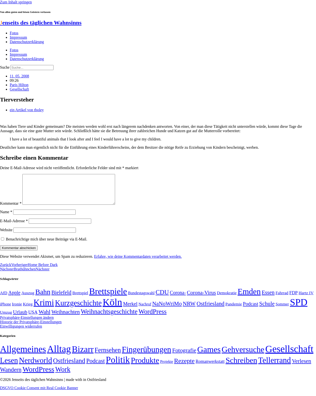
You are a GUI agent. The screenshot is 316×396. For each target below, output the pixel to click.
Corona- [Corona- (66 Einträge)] (178, 298)
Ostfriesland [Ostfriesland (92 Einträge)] (211, 309)
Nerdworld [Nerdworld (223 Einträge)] (35, 366)
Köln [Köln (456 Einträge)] (112, 308)
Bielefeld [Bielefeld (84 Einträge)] (61, 298)
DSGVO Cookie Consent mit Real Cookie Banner (39, 394)
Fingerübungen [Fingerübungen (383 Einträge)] (146, 355)
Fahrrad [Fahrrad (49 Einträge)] (282, 298)
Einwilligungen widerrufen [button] (21, 332)
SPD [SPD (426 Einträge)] (298, 308)
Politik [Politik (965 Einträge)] (118, 366)
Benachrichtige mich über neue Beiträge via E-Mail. (46, 245)
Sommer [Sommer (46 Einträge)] (282, 310)
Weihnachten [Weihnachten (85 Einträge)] (65, 318)
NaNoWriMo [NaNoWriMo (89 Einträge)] (167, 309)
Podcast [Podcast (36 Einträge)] (95, 366)
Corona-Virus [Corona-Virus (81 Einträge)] (201, 298)
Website (6, 236)
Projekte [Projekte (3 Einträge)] (166, 367)
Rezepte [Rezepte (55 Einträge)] (184, 366)
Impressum (18, 37)
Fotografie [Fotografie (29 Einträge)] (184, 356)
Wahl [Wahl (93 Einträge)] (44, 317)
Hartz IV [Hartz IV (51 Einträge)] (306, 298)
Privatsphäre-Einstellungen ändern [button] (27, 323)
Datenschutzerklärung (27, 42)
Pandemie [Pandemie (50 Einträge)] (234, 310)
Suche (4, 67)
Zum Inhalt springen (16, 2)
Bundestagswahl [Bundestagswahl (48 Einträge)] (141, 298)
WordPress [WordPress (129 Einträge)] (152, 317)
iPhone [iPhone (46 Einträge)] (5, 310)
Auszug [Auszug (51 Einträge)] (27, 298)
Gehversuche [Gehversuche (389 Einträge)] (243, 355)
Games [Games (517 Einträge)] (209, 355)
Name (6, 218)
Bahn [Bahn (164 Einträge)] (42, 298)
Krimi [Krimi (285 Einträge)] (44, 308)
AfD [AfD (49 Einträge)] (3, 298)
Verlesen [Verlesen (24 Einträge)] (301, 367)
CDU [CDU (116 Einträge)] (162, 298)
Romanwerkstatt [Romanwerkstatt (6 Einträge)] (210, 367)
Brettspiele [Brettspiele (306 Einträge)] (108, 297)
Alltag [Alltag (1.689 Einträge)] (59, 355)
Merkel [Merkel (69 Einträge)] (130, 309)
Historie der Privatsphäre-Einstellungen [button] (31, 328)
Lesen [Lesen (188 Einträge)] (9, 366)
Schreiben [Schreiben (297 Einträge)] (241, 366)
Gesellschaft (19, 89)
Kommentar (10, 209)
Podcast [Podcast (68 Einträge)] (250, 309)
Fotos (14, 33)
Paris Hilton (19, 85)
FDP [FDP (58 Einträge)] (293, 298)
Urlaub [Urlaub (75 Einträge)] (20, 318)
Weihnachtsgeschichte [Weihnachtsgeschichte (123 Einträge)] (109, 317)
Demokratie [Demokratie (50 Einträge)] (227, 298)
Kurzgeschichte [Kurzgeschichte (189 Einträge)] (78, 308)
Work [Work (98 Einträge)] (62, 375)
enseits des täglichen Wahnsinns (40, 22)
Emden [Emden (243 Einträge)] (249, 297)
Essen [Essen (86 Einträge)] (268, 298)
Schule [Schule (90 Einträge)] (267, 309)
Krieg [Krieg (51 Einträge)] (28, 309)
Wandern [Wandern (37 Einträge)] (10, 375)
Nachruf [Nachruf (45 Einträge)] (144, 310)
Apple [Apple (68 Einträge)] (14, 298)
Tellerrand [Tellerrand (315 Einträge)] (274, 366)
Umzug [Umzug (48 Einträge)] (6, 318)
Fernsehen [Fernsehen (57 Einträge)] (108, 355)
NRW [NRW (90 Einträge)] (189, 309)
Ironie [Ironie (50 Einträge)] (17, 310)
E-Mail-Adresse (14, 227)
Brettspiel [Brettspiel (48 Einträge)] (80, 298)
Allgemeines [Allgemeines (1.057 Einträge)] (23, 355)
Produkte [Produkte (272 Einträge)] (145, 366)
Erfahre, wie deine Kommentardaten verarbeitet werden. (138, 262)
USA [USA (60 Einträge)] (32, 318)
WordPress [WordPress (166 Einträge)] (38, 375)
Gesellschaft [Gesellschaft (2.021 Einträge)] (289, 354)
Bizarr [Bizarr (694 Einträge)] (83, 355)
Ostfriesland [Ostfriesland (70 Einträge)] (69, 366)
